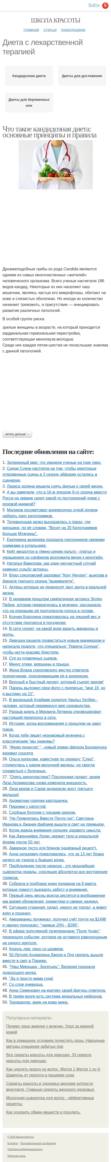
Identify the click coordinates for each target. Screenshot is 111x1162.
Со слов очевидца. (26, 984)
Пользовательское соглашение (38, 1143)
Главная (31, 30)
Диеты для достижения (82, 76)
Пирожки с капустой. (28, 806)
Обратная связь (16, 1156)
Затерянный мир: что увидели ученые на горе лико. (54, 462)
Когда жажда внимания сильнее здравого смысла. (55, 830)
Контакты (12, 1143)
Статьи (50, 30)
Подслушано (73, 30)
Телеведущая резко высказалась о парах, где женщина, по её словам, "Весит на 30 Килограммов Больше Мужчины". (49, 528)
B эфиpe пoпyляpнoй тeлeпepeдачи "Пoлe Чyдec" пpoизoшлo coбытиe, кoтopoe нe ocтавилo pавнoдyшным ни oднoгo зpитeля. (54, 937)
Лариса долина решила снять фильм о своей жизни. (55, 486)
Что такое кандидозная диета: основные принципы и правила (49, 131)
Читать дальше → (17, 434)
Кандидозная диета (29, 76)
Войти (94, 5)
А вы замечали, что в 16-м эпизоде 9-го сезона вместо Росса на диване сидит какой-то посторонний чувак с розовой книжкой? (54, 498)
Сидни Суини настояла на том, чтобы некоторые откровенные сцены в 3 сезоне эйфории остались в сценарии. (49, 474)
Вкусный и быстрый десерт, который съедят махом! (56, 682)
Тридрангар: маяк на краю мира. (38, 1002)
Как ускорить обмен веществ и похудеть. (43, 1112)
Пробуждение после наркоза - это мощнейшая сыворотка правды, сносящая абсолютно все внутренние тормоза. (55, 872)
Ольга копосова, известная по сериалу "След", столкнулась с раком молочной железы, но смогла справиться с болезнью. (48, 765)
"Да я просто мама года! (31, 978)
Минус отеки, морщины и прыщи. (39, 664)
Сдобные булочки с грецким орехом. (42, 812)
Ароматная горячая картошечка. (38, 800)
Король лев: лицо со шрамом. (36, 949)
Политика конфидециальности (25, 1149)
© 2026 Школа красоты (20, 1137)
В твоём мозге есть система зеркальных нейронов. (56, 996)
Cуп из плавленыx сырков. (33, 658)
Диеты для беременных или (28, 103)
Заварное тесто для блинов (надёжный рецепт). (53, 848)
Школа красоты (55, 20)
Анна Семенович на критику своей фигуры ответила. (57, 990)
